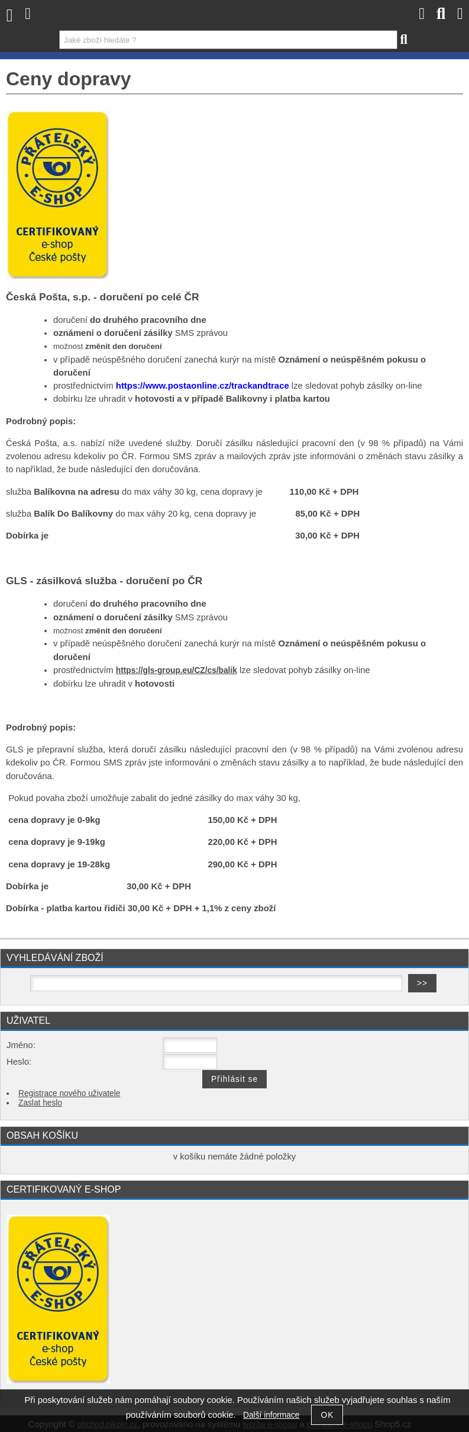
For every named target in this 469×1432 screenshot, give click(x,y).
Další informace (271, 1415)
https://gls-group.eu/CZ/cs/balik (176, 670)
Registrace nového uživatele (69, 1093)
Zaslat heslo (40, 1102)
